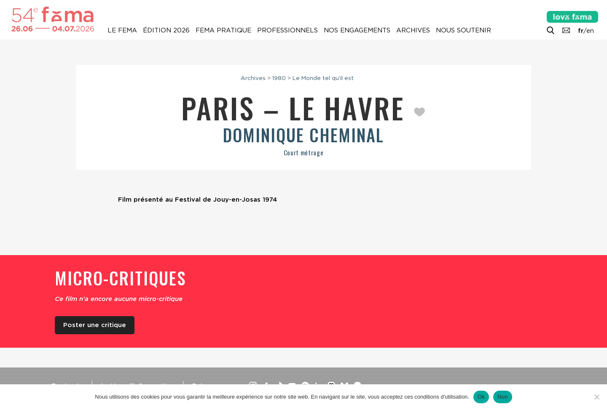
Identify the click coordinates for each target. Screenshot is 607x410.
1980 (279, 78)
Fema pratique (223, 30)
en (590, 31)
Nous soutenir (463, 30)
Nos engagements (357, 30)
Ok (481, 397)
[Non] (596, 397)
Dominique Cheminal (303, 134)
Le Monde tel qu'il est (323, 78)
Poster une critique (94, 325)
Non (502, 397)
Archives (413, 30)
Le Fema (122, 30)
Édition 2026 (166, 30)
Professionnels (287, 30)
